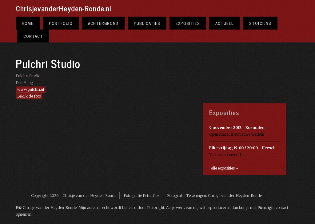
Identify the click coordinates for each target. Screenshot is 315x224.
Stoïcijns (260, 23)
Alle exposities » (224, 168)
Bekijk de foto (29, 96)
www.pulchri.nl (30, 89)
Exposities (188, 23)
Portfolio (61, 23)
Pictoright (266, 207)
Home (28, 23)
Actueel (224, 23)
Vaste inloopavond (242, 151)
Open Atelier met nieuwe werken (237, 131)
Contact (33, 36)
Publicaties (147, 23)
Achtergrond (103, 23)
